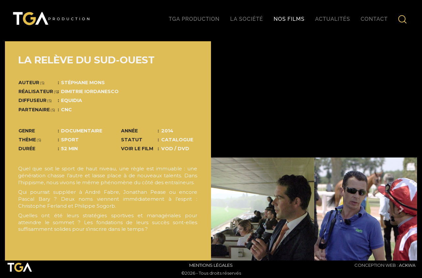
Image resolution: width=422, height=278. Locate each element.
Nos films (289, 19)
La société (246, 19)
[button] (226, 209)
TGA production (194, 19)
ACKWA (407, 265)
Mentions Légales (211, 265)
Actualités (332, 19)
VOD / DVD (175, 149)
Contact (374, 19)
